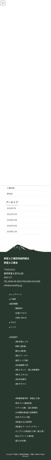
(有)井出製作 (20, 379)
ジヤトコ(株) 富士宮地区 (26, 407)
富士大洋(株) (20, 440)
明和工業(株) (20, 346)
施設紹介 (19, 308)
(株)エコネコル (21, 374)
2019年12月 (12, 220)
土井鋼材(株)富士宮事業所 (26, 412)
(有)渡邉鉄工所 (21, 365)
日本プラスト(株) (22, 417)
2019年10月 (12, 225)
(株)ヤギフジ (20, 383)
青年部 (10, 193)
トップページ (16, 294)
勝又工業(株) (20, 350)
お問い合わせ (21, 317)
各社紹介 (14, 337)
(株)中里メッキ (21, 341)
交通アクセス (21, 313)
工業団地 (10, 188)
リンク (13, 327)
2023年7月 (11, 208)
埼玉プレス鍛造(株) (23, 403)
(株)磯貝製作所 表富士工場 (27, 398)
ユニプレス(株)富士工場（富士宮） (30, 431)
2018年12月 (12, 231)
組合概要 (14, 303)
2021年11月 (12, 214)
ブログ (13, 322)
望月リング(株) (21, 360)
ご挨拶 (13, 299)
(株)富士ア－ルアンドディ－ (27, 426)
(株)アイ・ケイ (21, 355)
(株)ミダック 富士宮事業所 (27, 369)
